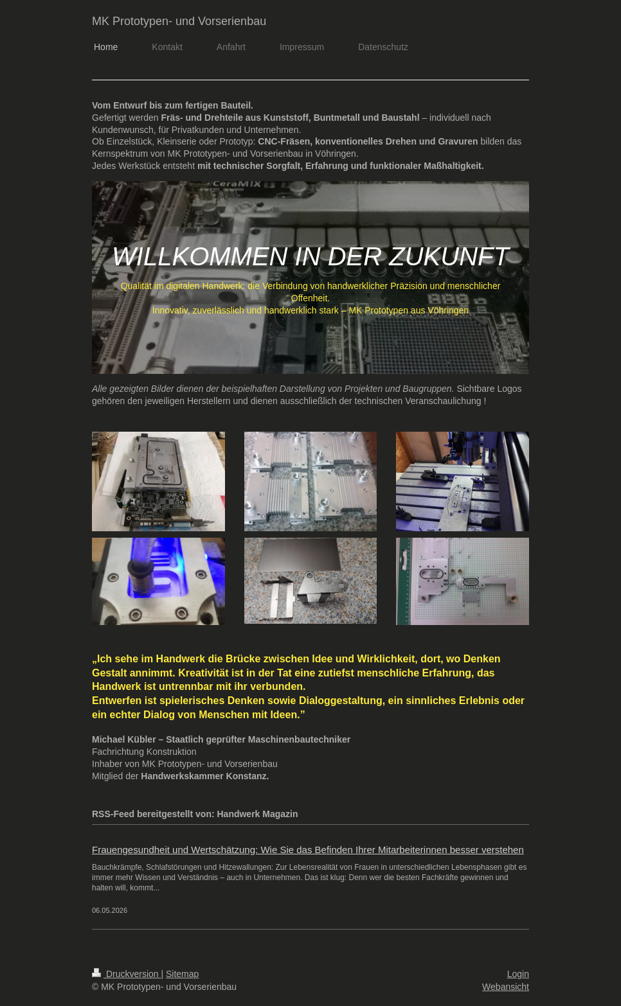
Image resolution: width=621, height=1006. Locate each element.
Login (518, 974)
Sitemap (182, 974)
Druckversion (126, 974)
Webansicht (505, 987)
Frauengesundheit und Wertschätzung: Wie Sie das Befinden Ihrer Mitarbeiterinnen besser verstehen (308, 849)
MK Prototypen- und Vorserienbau (179, 21)
